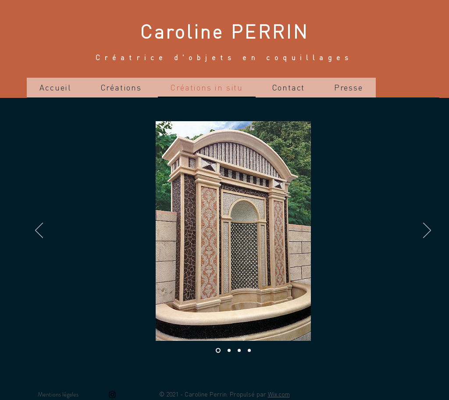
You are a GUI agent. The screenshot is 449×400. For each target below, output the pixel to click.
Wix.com (279, 394)
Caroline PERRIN (224, 31)
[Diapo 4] (249, 350)
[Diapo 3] (239, 350)
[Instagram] (112, 394)
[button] (121, 87)
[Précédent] (39, 231)
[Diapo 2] (229, 350)
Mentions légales (58, 394)
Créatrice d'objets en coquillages (224, 57)
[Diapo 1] (218, 350)
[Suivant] (427, 231)
